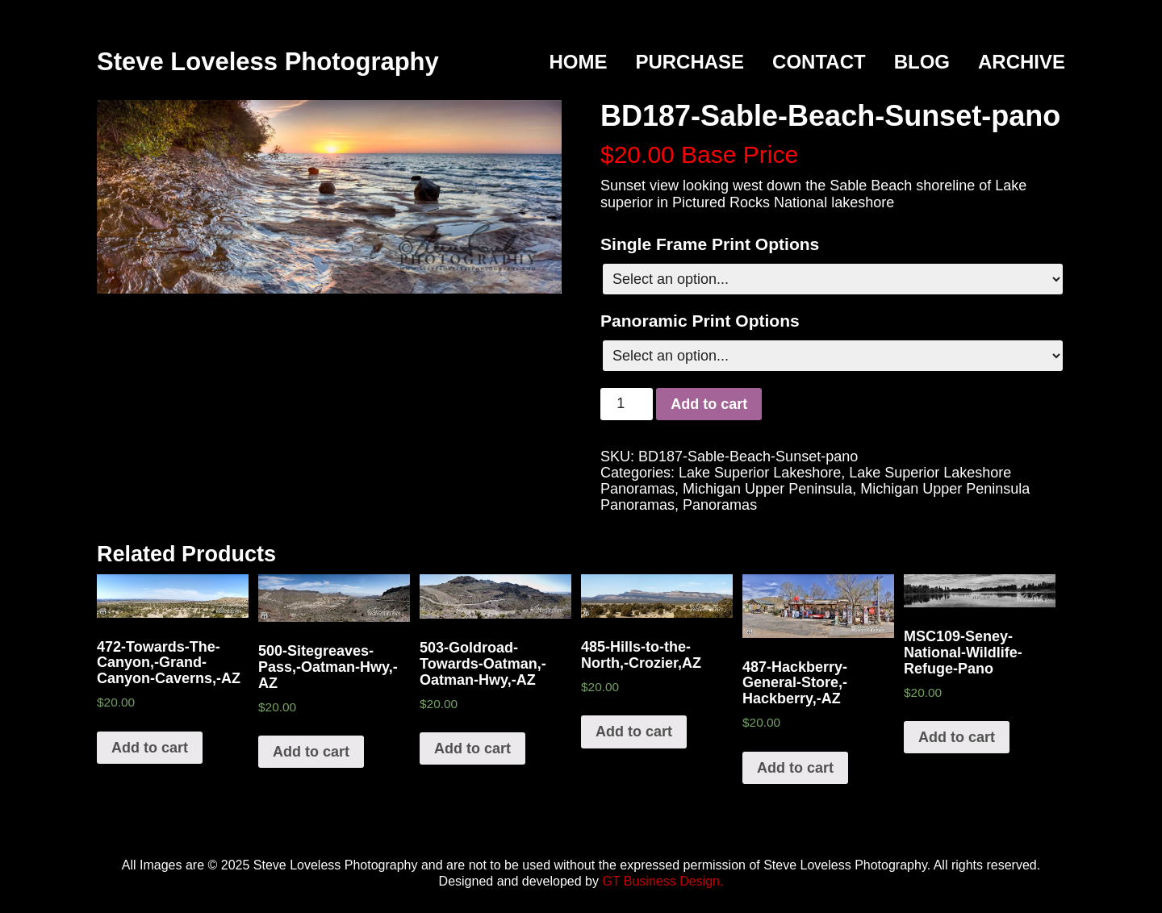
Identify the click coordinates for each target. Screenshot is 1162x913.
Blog (922, 62)
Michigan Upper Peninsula (767, 489)
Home (578, 62)
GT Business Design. (662, 881)
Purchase (689, 62)
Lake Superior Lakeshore (760, 473)
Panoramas (720, 505)
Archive (1021, 62)
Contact (819, 62)
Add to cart (709, 404)
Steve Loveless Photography (268, 62)
